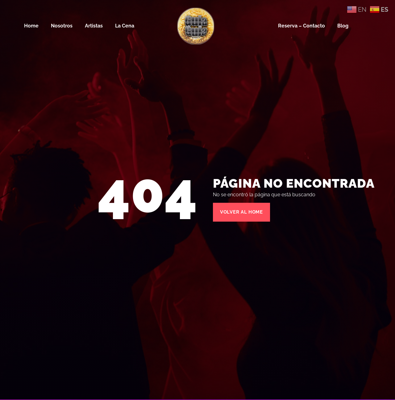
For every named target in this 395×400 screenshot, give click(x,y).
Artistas (94, 26)
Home (31, 26)
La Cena (124, 26)
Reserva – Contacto (301, 26)
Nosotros (62, 26)
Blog (342, 26)
